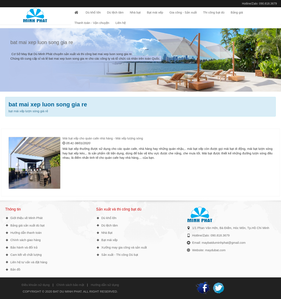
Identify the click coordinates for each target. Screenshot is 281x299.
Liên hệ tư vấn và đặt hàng (28, 262)
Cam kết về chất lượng (26, 254)
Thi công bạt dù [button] (214, 12)
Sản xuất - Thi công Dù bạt (119, 254)
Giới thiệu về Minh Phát (26, 218)
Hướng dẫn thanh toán (26, 232)
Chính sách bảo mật (70, 285)
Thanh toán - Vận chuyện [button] (91, 23)
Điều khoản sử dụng (36, 285)
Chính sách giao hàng (25, 240)
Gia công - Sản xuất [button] (183, 12)
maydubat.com (215, 250)
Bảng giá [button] (237, 12)
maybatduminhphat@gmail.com (223, 242)
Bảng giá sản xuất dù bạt (27, 225)
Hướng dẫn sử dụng (105, 285)
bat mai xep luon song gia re (41, 42)
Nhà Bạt (107, 232)
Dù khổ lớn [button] (93, 12)
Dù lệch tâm (109, 225)
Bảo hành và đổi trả (23, 247)
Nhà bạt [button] (135, 12)
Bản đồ (15, 269)
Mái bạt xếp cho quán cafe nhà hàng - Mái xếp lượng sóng (103, 138)
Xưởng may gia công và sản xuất (124, 247)
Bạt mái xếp (109, 240)
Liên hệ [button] (120, 23)
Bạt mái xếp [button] (155, 12)
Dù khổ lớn (109, 218)
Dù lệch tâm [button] (115, 12)
